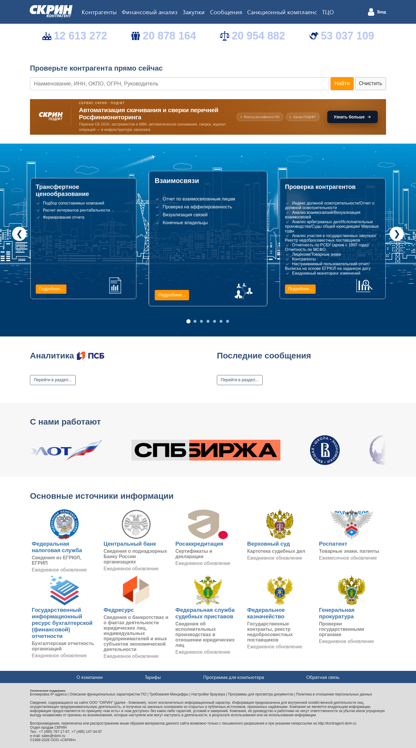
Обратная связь (322, 677)
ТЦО (328, 11)
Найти (342, 83)
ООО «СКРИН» (63, 740)
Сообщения (226, 11)
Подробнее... (51, 289)
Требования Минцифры (168, 694)
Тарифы (153, 677)
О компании (90, 677)
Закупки (193, 11)
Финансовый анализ (149, 11)
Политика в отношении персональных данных (334, 694)
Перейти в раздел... (53, 379)
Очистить (370, 83)
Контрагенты (99, 11)
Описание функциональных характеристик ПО (108, 694)
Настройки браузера (208, 694)
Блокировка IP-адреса (48, 694)
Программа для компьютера (233, 677)
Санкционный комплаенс (282, 11)
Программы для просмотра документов (260, 694)
